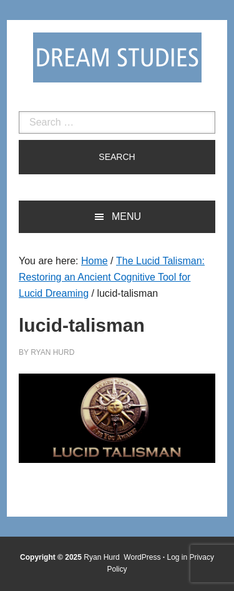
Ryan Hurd (103, 557)
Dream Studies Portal (117, 57)
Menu (126, 216)
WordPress (142, 557)
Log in (177, 557)
